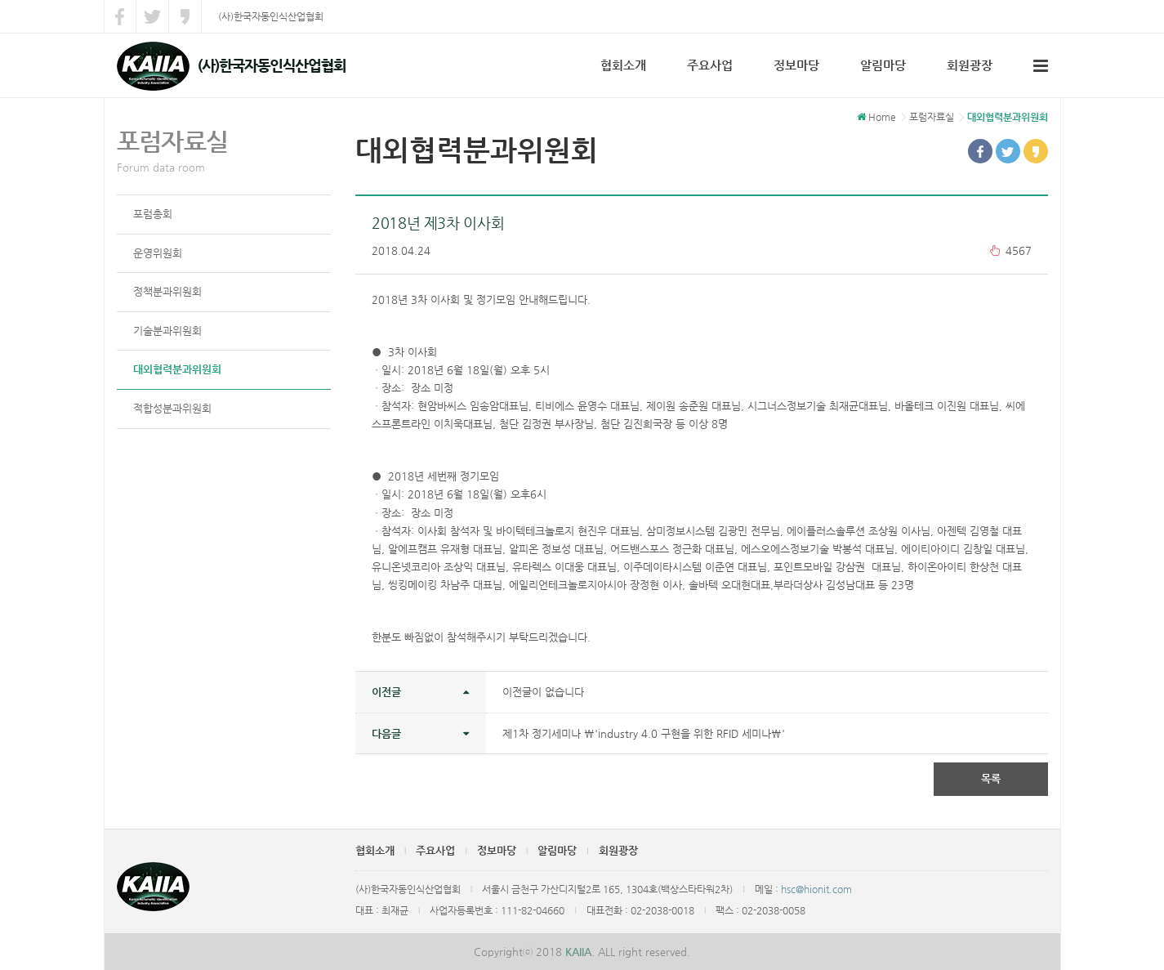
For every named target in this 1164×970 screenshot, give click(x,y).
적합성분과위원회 (172, 408)
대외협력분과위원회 (177, 369)
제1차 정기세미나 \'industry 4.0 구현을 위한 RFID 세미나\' (643, 733)
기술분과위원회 (167, 330)
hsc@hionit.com (816, 889)
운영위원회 (157, 253)
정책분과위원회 (167, 291)
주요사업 (710, 65)
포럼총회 (152, 214)
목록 (991, 778)
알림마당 (883, 65)
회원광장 (969, 65)
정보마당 (796, 65)
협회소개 (623, 65)
